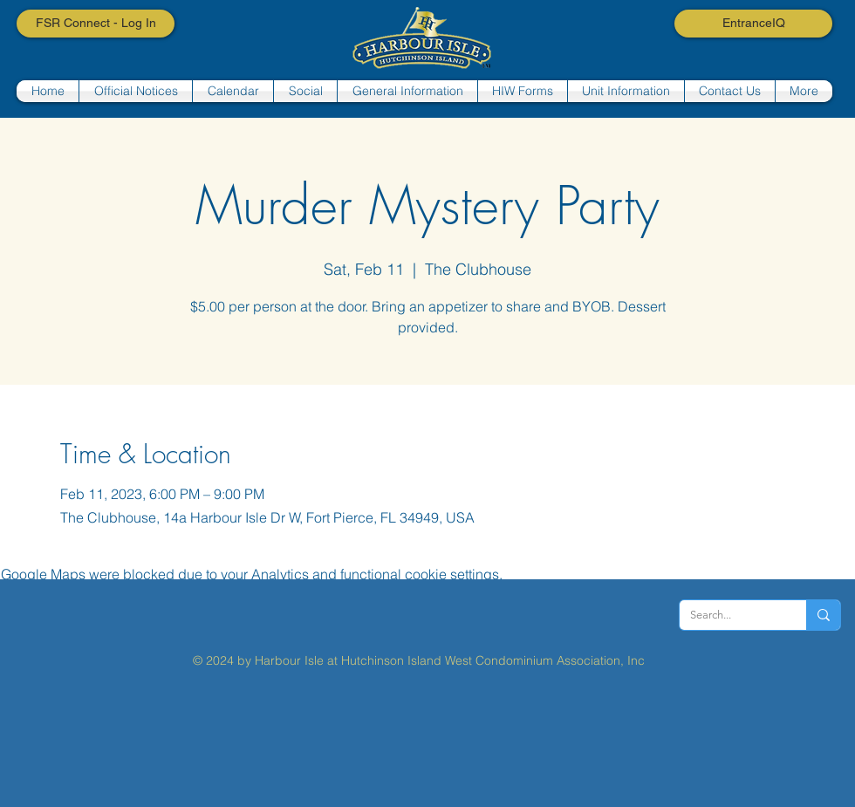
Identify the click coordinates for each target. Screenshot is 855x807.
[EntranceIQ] (753, 24)
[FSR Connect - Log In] (95, 24)
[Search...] (730, 615)
